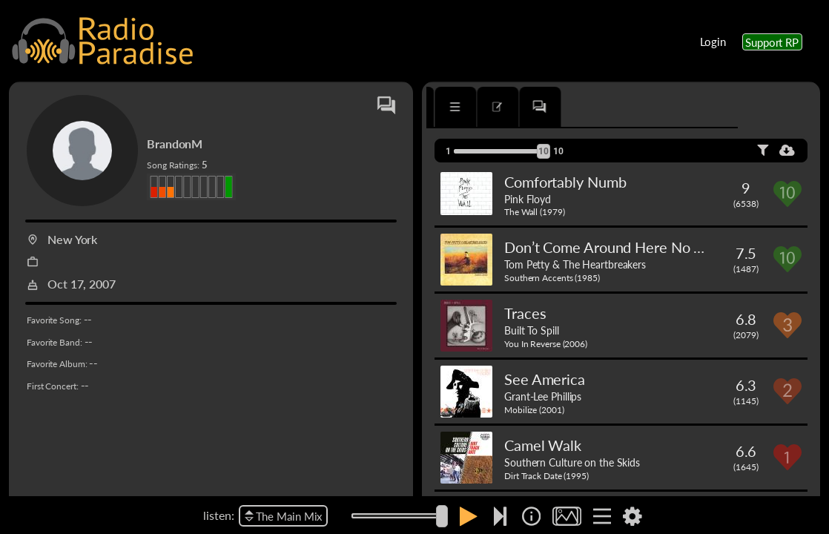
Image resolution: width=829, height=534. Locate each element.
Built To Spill (531, 330)
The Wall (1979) (534, 211)
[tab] (469, 107)
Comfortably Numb (565, 181)
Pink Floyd (527, 198)
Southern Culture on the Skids (572, 462)
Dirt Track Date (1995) (546, 475)
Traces (525, 313)
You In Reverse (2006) (545, 343)
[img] (531, 516)
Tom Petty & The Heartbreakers (575, 264)
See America (544, 379)
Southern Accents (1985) (552, 277)
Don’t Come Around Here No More (616, 247)
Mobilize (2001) (534, 409)
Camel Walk (542, 445)
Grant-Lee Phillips (542, 396)
